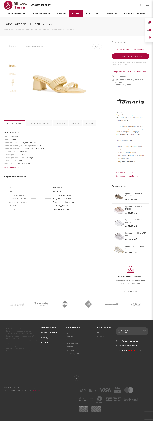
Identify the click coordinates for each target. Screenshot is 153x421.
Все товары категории (125, 172)
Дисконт (69, 336)
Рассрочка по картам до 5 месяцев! (129, 71)
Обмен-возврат (72, 343)
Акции (44, 343)
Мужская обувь (49, 333)
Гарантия (70, 350)
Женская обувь (49, 328)
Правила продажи (73, 333)
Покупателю (73, 328)
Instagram (76, 378)
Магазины (101, 333)
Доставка (60, 123)
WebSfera (36, 391)
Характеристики (14, 123)
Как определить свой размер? (130, 49)
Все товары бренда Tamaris (127, 176)
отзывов (130, 353)
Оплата (75, 123)
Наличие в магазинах (39, 123)
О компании (104, 328)
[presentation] (6, 304)
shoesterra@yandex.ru (129, 345)
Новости (100, 336)
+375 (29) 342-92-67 (41, 5)
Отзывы (89, 123)
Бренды (45, 338)
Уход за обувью (72, 354)
